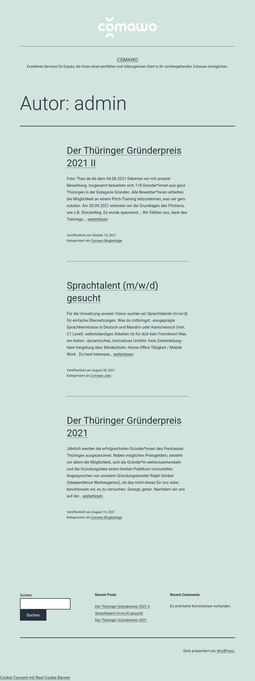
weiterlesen (97, 219)
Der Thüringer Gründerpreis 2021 (121, 620)
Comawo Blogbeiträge (106, 241)
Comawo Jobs (101, 376)
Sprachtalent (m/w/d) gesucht (119, 613)
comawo (127, 60)
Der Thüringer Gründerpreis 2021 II (122, 606)
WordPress (225, 651)
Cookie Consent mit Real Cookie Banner (35, 677)
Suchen (26, 595)
